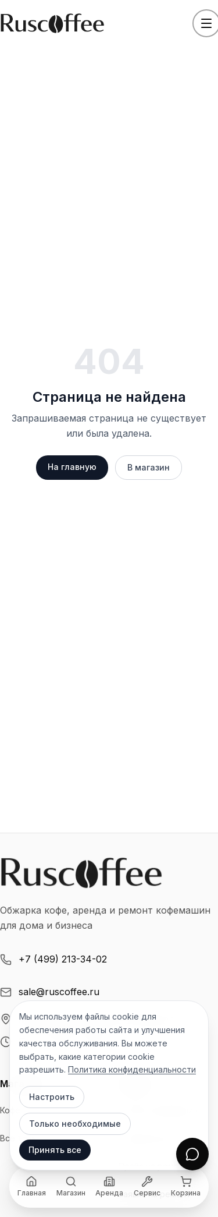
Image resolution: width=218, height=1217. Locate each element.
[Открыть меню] (206, 23)
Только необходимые (75, 1123)
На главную (72, 467)
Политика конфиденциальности (132, 1069)
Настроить (51, 1097)
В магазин (148, 467)
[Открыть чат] (192, 1154)
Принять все (54, 1150)
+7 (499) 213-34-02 (53, 959)
